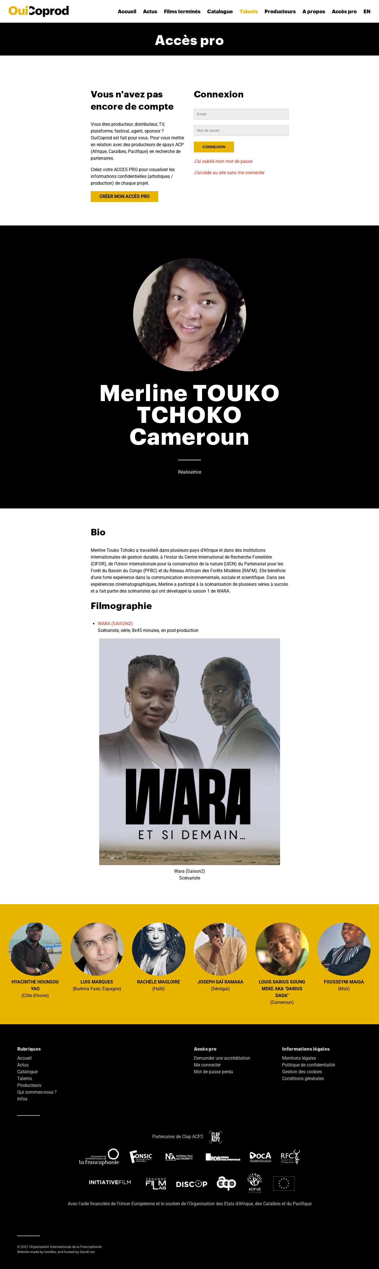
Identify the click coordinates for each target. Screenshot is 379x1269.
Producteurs (280, 11)
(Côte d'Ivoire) (35, 960)
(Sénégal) (220, 957)
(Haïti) (158, 957)
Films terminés (182, 11)
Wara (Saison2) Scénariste (189, 759)
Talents (249, 11)
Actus (150, 11)
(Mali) (344, 957)
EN (367, 11)
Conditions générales (303, 1078)
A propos (313, 11)
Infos (22, 1099)
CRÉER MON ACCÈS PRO (124, 196)
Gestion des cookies (302, 1071)
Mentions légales (299, 1058)
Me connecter (207, 1065)
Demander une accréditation (222, 1058)
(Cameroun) (282, 964)
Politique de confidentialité (308, 1065)
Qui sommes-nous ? (37, 1092)
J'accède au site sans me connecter (229, 172)
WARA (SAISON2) (115, 623)
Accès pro (344, 11)
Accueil (127, 11)
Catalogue (220, 11)
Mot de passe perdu (213, 1071)
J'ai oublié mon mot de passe (223, 161)
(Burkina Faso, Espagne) (97, 957)
